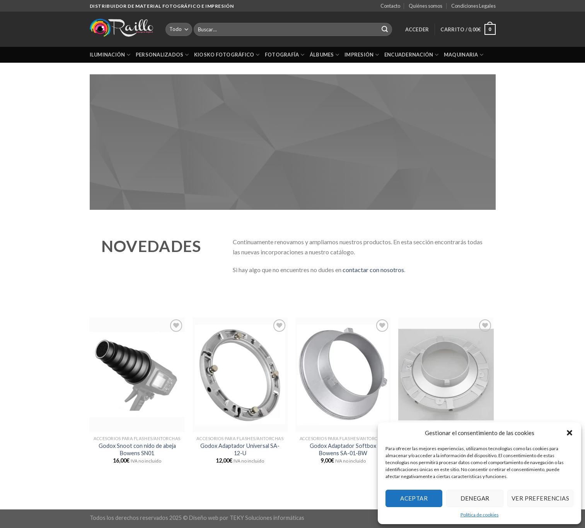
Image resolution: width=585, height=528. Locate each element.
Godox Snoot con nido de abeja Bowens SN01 (137, 449)
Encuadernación (411, 54)
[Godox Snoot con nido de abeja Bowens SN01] (137, 374)
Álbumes (324, 54)
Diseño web (203, 517)
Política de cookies (479, 515)
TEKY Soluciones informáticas (267, 517)
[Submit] (384, 29)
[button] (569, 433)
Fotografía (284, 54)
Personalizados (162, 54)
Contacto (390, 6)
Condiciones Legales (473, 6)
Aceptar (414, 498)
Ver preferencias (540, 498)
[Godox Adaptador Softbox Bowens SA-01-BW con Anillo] (446, 374)
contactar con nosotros (373, 269)
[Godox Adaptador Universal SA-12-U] (240, 374)
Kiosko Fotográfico (226, 54)
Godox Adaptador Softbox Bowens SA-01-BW (343, 449)
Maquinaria (463, 54)
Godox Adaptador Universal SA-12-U (240, 449)
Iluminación (110, 54)
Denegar (474, 498)
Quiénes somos (425, 6)
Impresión (362, 54)
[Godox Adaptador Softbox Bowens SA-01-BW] (343, 374)
